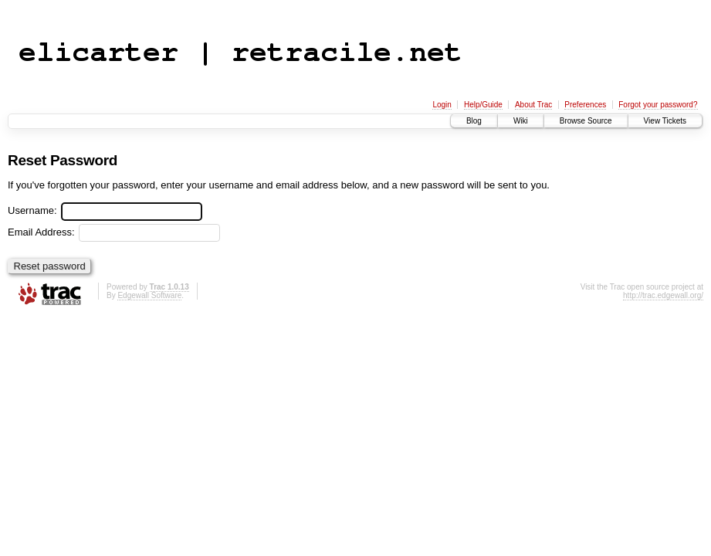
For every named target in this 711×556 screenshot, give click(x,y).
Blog (474, 121)
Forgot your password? (657, 104)
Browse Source (586, 121)
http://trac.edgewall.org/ (663, 295)
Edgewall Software (149, 295)
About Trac (533, 104)
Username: (105, 210)
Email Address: (114, 232)
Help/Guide (483, 104)
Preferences (585, 104)
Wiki (520, 121)
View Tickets (665, 121)
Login (441, 104)
